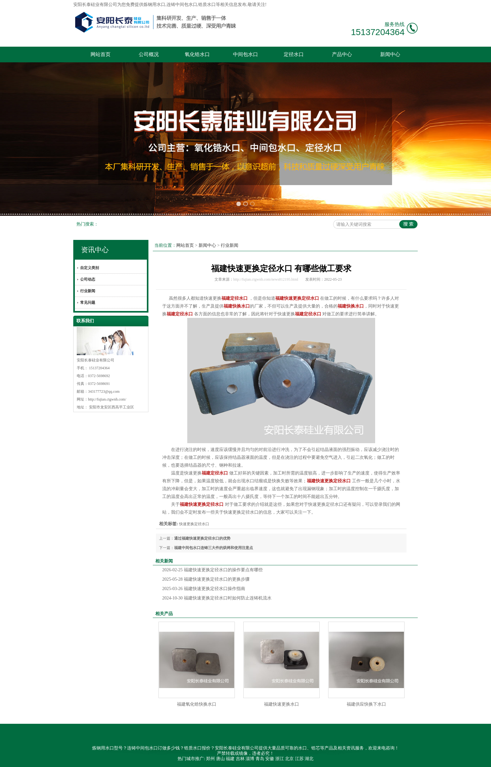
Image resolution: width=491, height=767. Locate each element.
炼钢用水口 (154, 4)
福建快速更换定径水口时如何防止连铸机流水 (216, 598)
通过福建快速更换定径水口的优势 (202, 538)
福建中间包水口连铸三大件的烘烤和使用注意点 (213, 548)
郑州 (210, 758)
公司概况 (149, 54)
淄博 (250, 758)
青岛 (260, 758)
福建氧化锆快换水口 (196, 704)
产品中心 (342, 54)
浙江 (279, 758)
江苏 (299, 758)
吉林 (240, 758)
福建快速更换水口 (281, 704)
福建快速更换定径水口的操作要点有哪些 (212, 569)
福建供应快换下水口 (366, 704)
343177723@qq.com (104, 391)
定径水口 (294, 54)
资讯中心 (95, 250)
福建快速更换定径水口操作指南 (203, 588)
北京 (289, 758)
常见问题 (87, 302)
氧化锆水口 (197, 54)
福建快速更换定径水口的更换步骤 (206, 579)
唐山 (220, 758)
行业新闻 (87, 291)
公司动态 (87, 279)
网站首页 (100, 54)
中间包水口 (245, 54)
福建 (230, 758)
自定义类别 (89, 268)
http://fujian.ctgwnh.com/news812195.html (265, 279)
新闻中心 (390, 54)
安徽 (269, 758)
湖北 (309, 758)
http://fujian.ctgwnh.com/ (107, 399)
